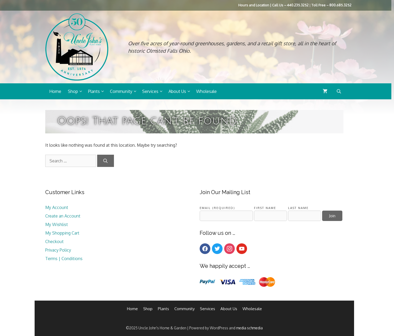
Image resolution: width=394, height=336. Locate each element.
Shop (76, 91)
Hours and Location (253, 5)
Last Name (298, 208)
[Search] (105, 161)
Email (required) (217, 208)
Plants (97, 91)
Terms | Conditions (64, 258)
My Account (56, 207)
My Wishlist (56, 224)
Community (125, 91)
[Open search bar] (339, 91)
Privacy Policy (58, 250)
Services (154, 91)
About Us (181, 91)
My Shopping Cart (62, 233)
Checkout (54, 241)
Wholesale (206, 91)
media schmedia (249, 328)
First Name (265, 208)
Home (55, 91)
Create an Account (62, 216)
